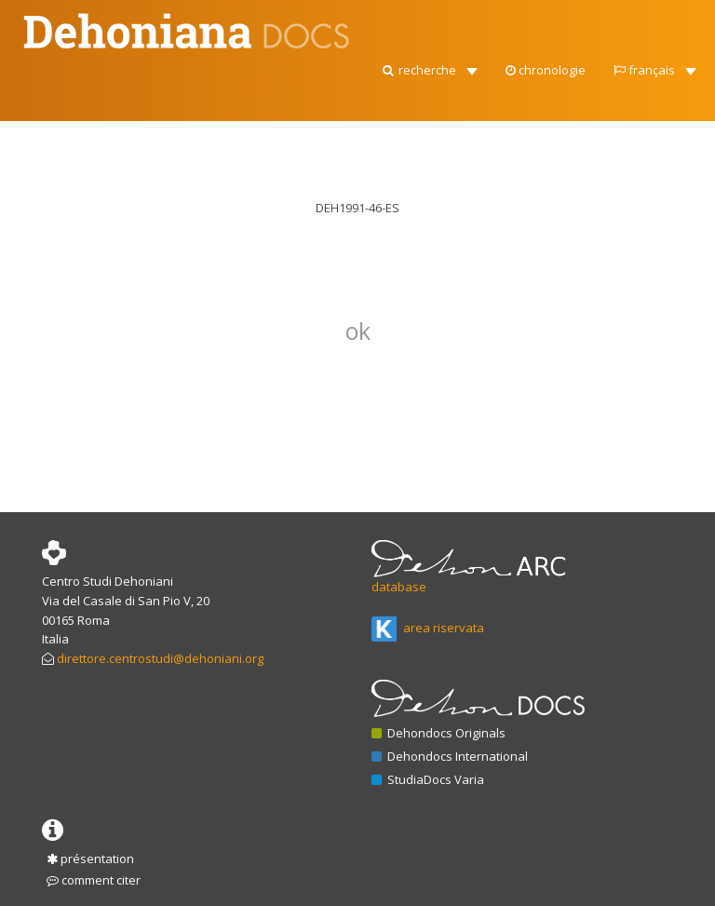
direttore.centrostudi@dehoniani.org (160, 658)
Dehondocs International (449, 756)
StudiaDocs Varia (427, 779)
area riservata (427, 627)
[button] (429, 65)
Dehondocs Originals (438, 732)
